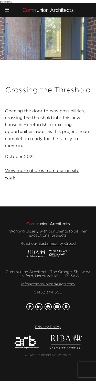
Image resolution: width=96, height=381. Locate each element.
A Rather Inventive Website (48, 355)
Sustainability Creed (57, 243)
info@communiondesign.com (48, 284)
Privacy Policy (48, 327)
